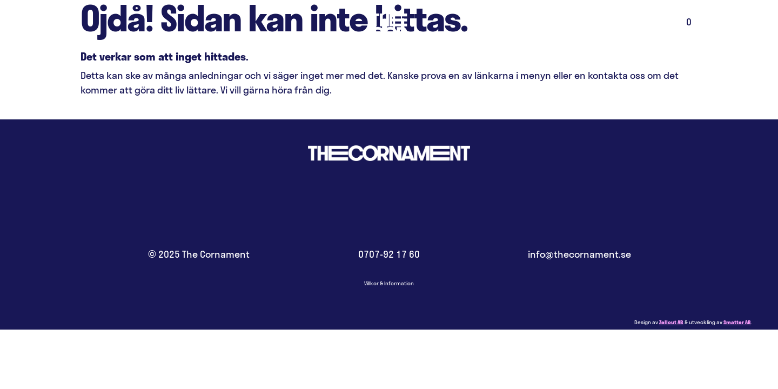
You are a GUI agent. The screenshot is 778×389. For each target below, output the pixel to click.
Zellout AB (671, 322)
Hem (389, 41)
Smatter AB (737, 322)
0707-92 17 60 (389, 254)
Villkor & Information (389, 283)
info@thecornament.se (579, 254)
